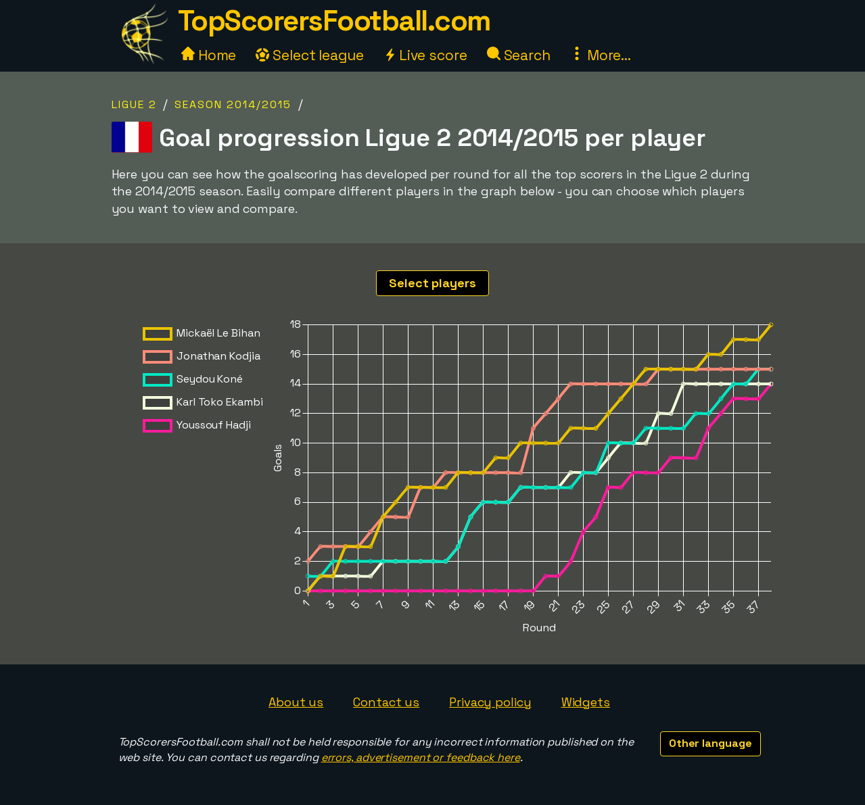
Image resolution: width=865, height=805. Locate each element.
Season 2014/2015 (232, 104)
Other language (710, 743)
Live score (425, 55)
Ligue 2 (134, 104)
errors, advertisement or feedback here (420, 757)
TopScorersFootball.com (334, 21)
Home (209, 55)
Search (519, 55)
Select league (310, 55)
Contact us (386, 702)
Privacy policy (490, 702)
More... (600, 55)
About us (295, 702)
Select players (432, 283)
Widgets (585, 702)
